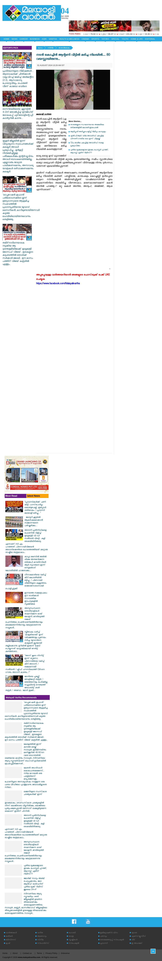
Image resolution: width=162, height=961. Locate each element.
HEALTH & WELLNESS (69, 39)
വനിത (40, 933)
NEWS (14, 39)
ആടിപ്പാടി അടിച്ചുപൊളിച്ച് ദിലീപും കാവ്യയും (88, 132)
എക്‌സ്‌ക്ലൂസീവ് (138, 936)
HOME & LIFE (137, 39)
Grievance (65, 953)
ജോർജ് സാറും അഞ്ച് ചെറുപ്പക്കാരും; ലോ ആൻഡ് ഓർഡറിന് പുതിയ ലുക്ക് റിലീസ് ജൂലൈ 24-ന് (34, 884)
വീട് (133, 940)
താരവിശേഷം (64, 48)
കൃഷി (8, 943)
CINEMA (85, 39)
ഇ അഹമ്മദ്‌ (136, 943)
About (15, 953)
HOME (6, 39)
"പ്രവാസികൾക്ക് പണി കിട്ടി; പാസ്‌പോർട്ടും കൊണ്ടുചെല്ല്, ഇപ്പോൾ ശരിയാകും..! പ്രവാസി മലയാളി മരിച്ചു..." (35, 508)
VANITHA (53, 39)
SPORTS (95, 39)
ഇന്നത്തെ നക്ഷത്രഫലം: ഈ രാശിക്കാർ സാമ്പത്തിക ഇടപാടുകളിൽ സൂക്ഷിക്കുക (35, 599)
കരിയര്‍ (9, 936)
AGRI (44, 39)
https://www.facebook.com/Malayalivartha (58, 284)
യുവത (134, 933)
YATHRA (105, 39)
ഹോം (40, 48)
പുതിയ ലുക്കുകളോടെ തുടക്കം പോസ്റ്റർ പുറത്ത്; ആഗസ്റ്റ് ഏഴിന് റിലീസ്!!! (89, 151)
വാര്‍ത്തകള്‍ (11, 933)
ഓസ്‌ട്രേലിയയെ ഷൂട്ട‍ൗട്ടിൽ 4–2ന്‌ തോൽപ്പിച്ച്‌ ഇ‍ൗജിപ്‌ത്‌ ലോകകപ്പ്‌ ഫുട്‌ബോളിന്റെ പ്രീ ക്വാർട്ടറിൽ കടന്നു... (17, 112)
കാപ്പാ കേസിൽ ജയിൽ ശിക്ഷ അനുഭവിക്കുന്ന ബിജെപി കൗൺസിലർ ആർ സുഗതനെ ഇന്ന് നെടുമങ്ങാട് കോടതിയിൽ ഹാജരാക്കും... (25, 564)
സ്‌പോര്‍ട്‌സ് (43, 943)
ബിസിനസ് (11, 940)
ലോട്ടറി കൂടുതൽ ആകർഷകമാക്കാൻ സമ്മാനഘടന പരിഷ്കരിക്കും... (33, 521)
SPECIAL (115, 39)
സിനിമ (50, 48)
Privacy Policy (51, 953)
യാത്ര (71, 936)
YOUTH (125, 39)
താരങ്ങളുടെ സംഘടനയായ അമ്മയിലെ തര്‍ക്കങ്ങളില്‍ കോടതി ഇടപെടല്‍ (87, 126)
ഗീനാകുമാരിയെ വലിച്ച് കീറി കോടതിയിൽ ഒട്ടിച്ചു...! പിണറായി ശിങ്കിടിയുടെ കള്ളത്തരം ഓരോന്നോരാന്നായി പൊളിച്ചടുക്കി (25, 582)
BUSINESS (35, 39)
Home (5, 953)
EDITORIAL (150, 39)
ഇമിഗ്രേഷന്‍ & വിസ (109, 933)
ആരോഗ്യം (41, 936)
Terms (39, 953)
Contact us (27, 953)
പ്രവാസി (104, 943)
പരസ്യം (103, 936)
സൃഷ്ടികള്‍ (73, 940)
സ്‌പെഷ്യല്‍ (74, 943)
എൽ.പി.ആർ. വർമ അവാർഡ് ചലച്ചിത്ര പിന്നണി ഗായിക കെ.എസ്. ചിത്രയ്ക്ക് (87, 137)
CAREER (24, 39)
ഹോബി (72, 933)
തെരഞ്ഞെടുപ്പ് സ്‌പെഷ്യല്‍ (112, 940)
